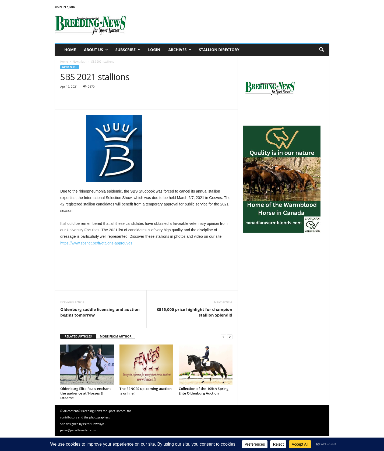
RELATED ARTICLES (78, 336)
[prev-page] (223, 336)
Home (70, 49)
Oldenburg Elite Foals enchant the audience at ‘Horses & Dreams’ (85, 393)
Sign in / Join (65, 7)
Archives (179, 50)
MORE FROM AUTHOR (115, 336)
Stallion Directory (219, 49)
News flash (79, 61)
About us (96, 50)
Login (154, 49)
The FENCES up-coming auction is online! (145, 391)
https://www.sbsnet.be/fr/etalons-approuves (96, 243)
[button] (321, 50)
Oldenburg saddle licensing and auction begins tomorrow (100, 312)
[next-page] (229, 336)
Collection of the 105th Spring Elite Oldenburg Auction (203, 391)
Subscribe (127, 50)
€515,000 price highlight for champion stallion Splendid (194, 312)
